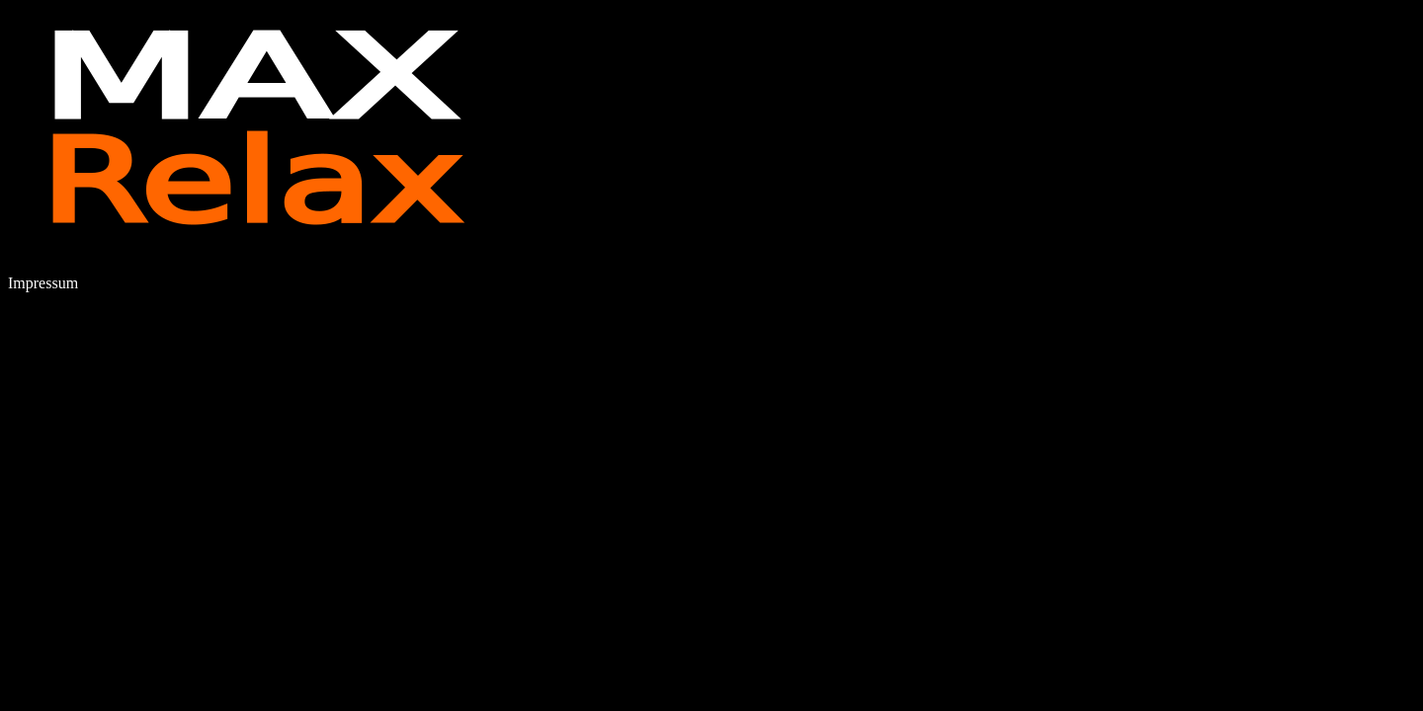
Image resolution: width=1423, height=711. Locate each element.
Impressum (43, 283)
